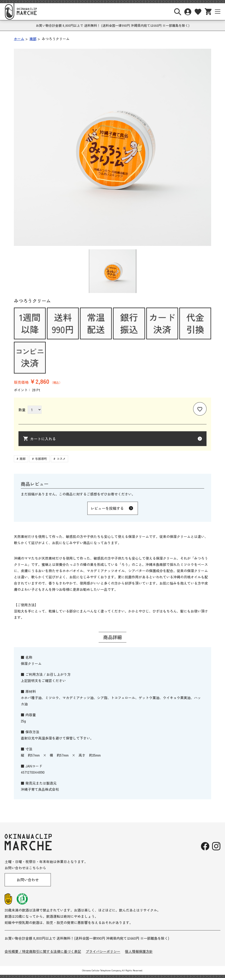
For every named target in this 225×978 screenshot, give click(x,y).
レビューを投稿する (107, 508)
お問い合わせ (28, 879)
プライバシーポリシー (103, 951)
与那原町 (41, 458)
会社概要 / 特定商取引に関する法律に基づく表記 (43, 951)
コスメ (61, 458)
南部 (23, 458)
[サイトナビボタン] (217, 11)
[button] (112, 271)
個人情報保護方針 (139, 951)
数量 (21, 409)
